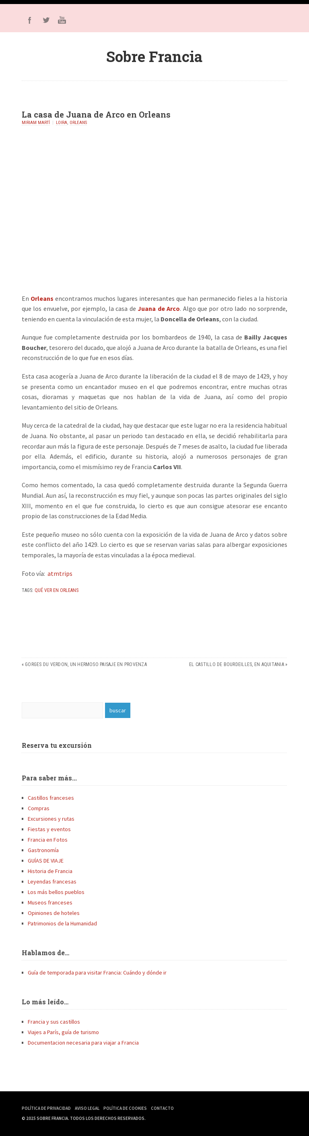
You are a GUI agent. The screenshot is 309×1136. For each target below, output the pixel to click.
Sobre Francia (154, 56)
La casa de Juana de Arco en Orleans (96, 114)
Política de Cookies (125, 1108)
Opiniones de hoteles (54, 913)
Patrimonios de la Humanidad (62, 923)
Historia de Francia (50, 871)
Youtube (62, 20)
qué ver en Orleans (56, 590)
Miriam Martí (36, 122)
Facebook (30, 20)
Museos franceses (50, 902)
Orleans (78, 122)
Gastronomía (43, 850)
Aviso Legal (87, 1108)
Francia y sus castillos (54, 1021)
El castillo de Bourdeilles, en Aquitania (236, 664)
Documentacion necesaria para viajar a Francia (83, 1042)
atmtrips (59, 573)
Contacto (162, 1108)
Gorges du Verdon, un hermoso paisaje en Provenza (86, 664)
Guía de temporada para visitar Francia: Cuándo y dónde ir (97, 972)
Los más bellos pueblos (56, 892)
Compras (38, 808)
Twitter (46, 20)
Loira (61, 122)
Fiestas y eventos (49, 829)
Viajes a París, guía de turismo (63, 1032)
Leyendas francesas (52, 881)
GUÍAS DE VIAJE (46, 860)
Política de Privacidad (46, 1108)
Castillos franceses (51, 797)
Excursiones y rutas (51, 818)
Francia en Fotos (48, 839)
